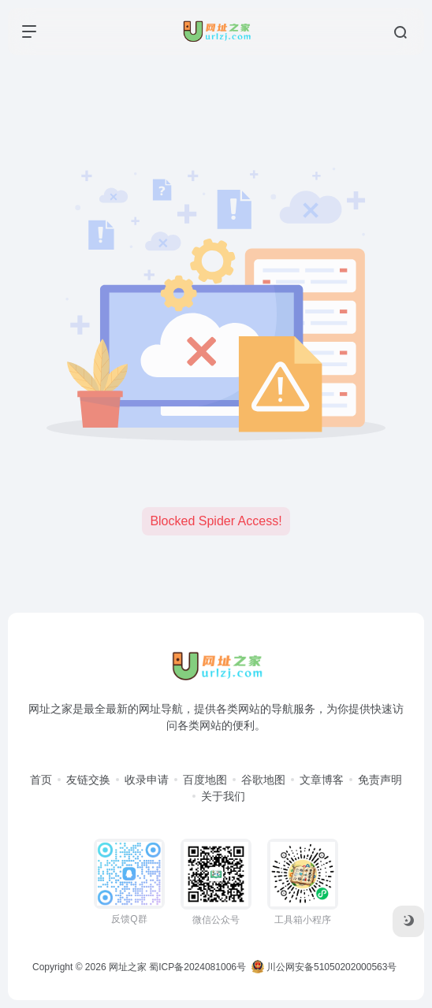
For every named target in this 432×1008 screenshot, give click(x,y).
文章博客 (322, 779)
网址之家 (128, 967)
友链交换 (88, 779)
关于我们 (223, 796)
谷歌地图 (263, 779)
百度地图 (205, 779)
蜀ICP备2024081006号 (197, 967)
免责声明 (380, 779)
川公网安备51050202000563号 (324, 967)
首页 (41, 779)
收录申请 (147, 779)
